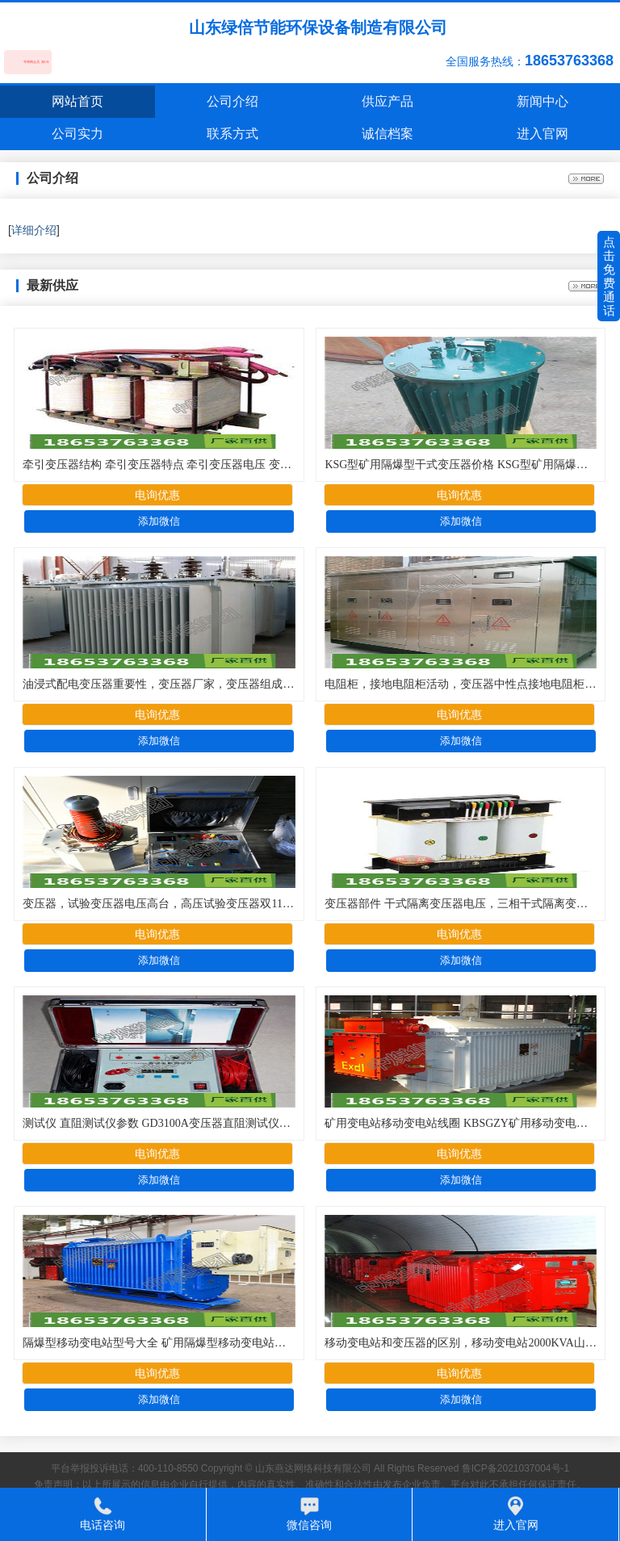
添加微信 (159, 521)
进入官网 (542, 133)
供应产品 (387, 101)
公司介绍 (232, 101)
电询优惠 (157, 494)
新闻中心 (542, 101)
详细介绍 (34, 230)
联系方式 (232, 133)
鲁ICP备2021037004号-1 (515, 1468)
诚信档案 (387, 133)
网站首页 (77, 101)
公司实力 (77, 133)
